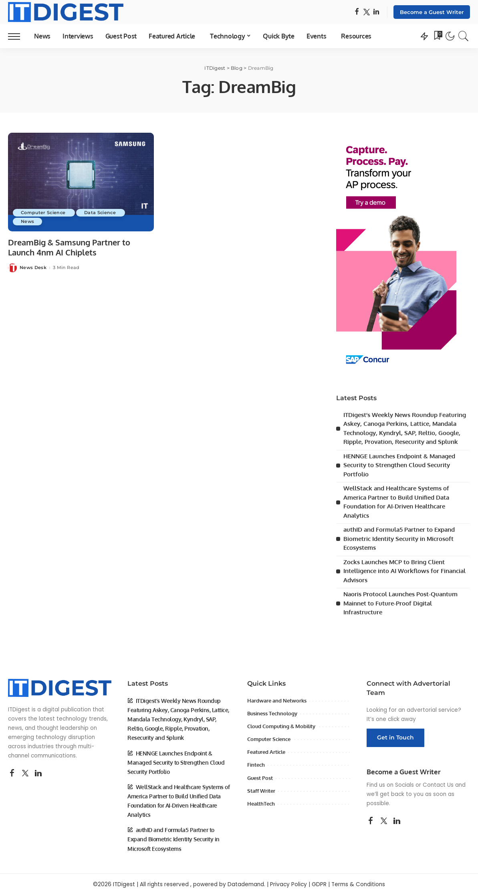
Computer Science (44, 212)
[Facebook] (357, 12)
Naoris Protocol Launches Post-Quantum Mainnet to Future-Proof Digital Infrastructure (400, 603)
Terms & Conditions (358, 884)
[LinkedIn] (376, 12)
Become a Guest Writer (432, 12)
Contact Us (438, 785)
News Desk (33, 267)
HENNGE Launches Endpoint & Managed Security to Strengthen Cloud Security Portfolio (399, 465)
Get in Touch (395, 737)
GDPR (319, 884)
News (27, 221)
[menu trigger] (18, 36)
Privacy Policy (288, 884)
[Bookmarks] (437, 36)
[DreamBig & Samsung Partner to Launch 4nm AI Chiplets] (81, 182)
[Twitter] (366, 12)
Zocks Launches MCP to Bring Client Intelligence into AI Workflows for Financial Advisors (404, 571)
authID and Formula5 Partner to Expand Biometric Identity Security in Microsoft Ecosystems (399, 538)
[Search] (463, 36)
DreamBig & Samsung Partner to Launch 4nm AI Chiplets (69, 247)
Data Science (100, 212)
